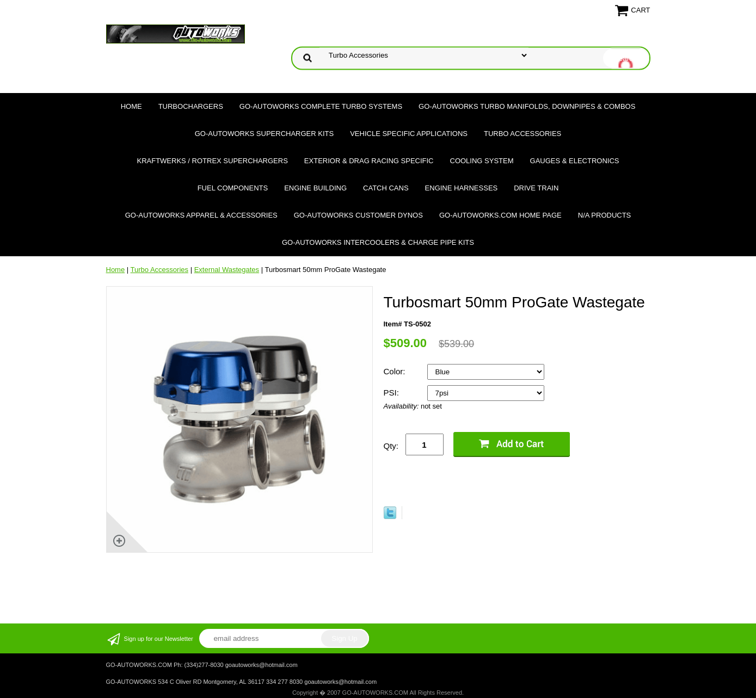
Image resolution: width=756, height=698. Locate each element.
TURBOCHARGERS (190, 106)
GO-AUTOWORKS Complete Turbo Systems (320, 106)
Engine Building (315, 188)
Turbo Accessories (522, 133)
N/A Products (604, 215)
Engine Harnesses (461, 188)
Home (131, 106)
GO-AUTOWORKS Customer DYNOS (358, 215)
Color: (396, 371)
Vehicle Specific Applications (409, 133)
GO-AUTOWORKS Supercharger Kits (264, 133)
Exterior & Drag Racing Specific (369, 161)
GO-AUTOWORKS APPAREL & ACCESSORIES (201, 215)
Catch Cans (386, 188)
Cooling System (482, 161)
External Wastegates (226, 269)
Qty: (391, 445)
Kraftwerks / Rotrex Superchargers (212, 161)
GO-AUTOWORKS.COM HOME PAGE (500, 215)
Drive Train (536, 188)
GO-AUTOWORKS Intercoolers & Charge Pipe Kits (378, 242)
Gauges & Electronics (574, 161)
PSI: (393, 392)
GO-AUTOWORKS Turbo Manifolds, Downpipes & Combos (527, 106)
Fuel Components (233, 188)
